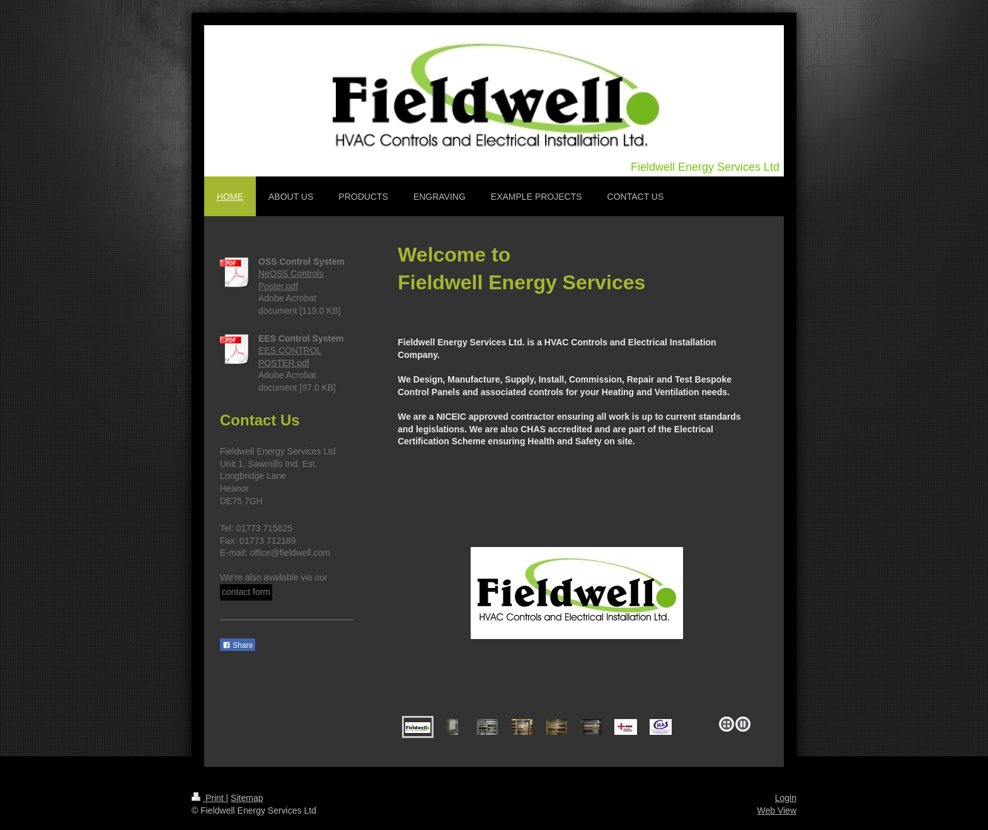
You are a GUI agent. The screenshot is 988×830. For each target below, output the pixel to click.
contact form (246, 592)
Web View (776, 810)
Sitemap (247, 798)
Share (237, 645)
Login (785, 798)
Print (209, 798)
